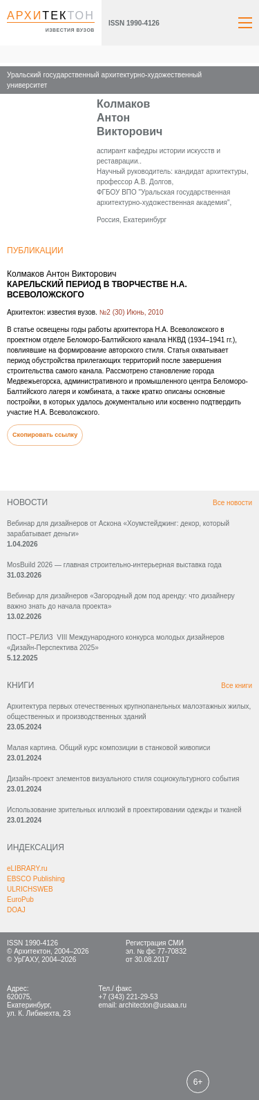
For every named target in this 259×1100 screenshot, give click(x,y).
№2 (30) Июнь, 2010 (131, 312)
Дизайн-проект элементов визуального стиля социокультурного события (123, 779)
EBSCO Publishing (36, 879)
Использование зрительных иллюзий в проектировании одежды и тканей (124, 810)
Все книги (236, 685)
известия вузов (70, 30)
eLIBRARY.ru (27, 868)
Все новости (232, 503)
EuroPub (20, 899)
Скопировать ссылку (44, 434)
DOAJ (16, 910)
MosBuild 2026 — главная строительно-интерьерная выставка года (114, 565)
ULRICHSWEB (30, 889)
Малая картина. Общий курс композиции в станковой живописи (108, 748)
